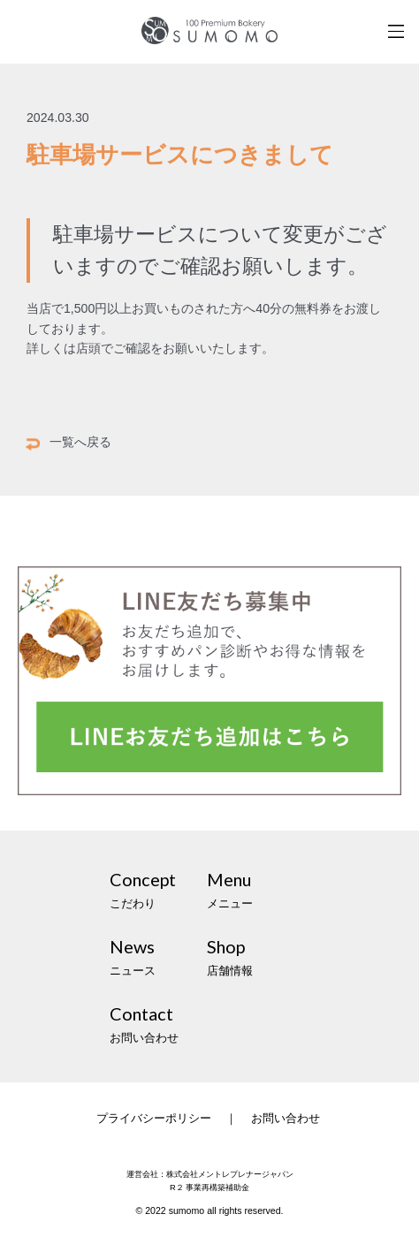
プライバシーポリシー (153, 1118)
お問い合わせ (158, 1022)
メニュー (255, 888)
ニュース (158, 955)
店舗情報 (255, 955)
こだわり (158, 888)
